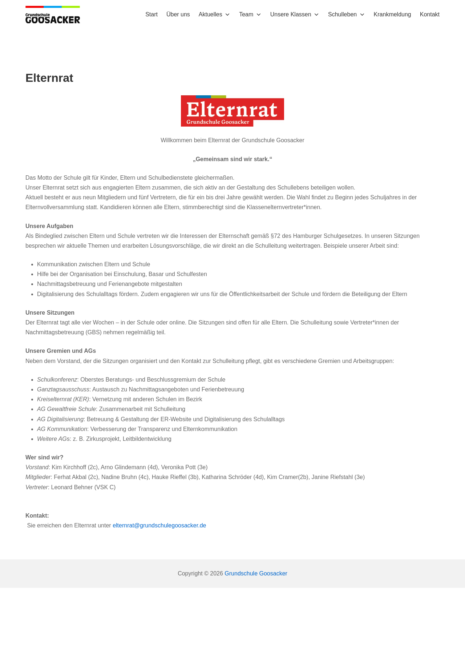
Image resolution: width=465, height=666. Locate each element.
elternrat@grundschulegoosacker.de (159, 525)
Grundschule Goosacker (256, 573)
